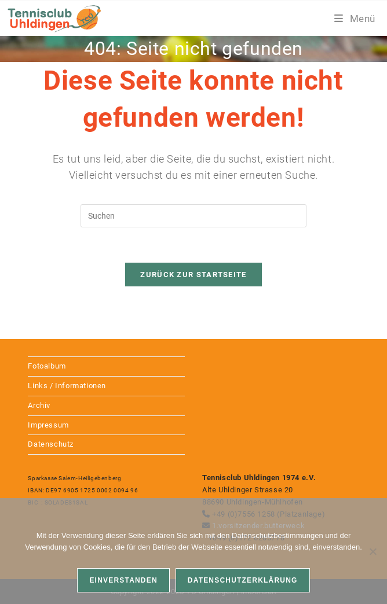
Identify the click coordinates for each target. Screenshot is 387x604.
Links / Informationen (67, 385)
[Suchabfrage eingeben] (193, 215)
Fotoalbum (46, 366)
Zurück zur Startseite (193, 274)
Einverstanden (123, 580)
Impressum (48, 425)
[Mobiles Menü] (354, 18)
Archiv (39, 405)
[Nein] (372, 551)
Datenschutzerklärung (243, 580)
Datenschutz (51, 444)
